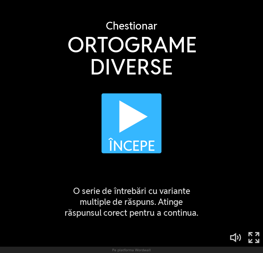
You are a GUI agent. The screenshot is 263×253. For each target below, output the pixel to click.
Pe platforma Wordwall (131, 249)
